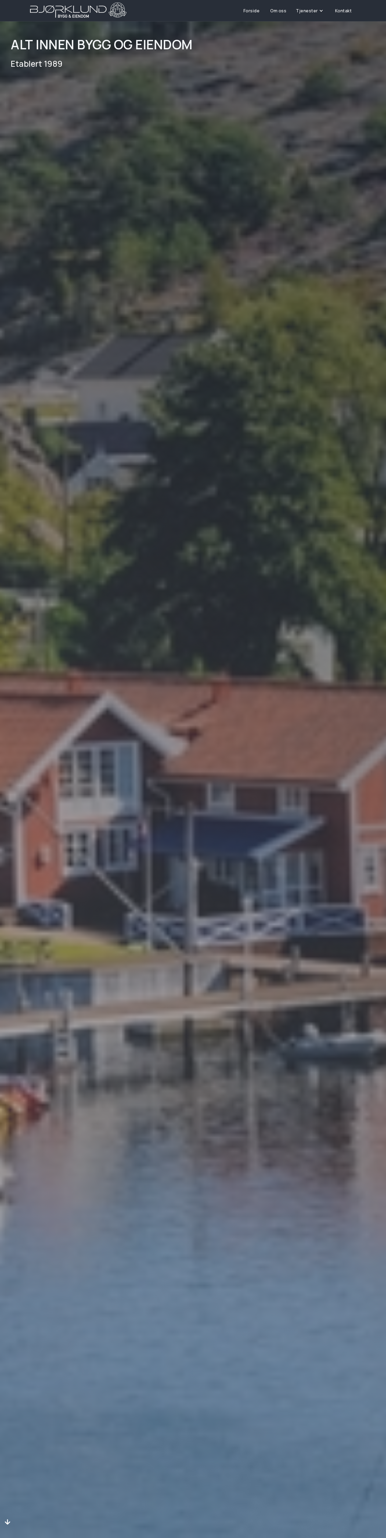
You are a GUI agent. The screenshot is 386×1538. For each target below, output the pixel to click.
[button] (310, 10)
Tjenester (307, 11)
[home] (78, 10)
